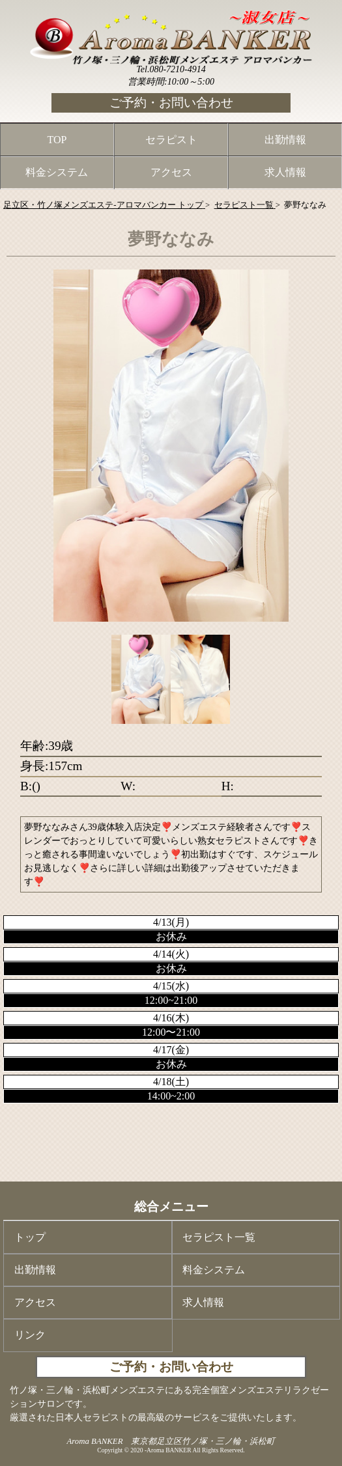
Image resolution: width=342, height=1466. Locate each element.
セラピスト (171, 139)
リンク (30, 1334)
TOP (57, 139)
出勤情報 (285, 139)
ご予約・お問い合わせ (171, 102)
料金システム (56, 172)
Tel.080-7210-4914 (170, 69)
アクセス (171, 172)
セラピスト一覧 (218, 1237)
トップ (30, 1237)
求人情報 (285, 172)
